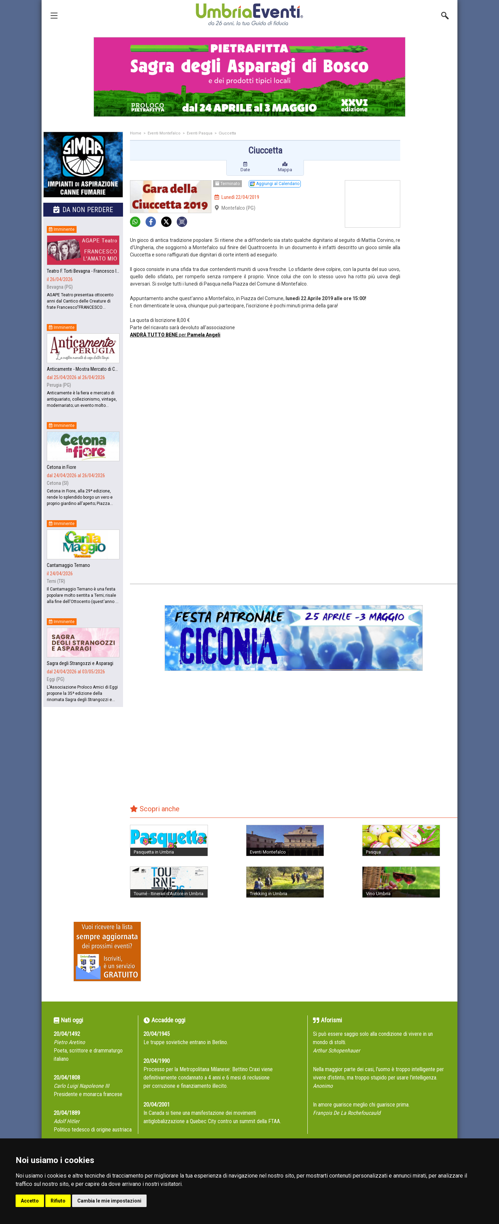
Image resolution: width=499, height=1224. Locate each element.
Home (135, 133)
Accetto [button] (30, 1201)
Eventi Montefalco (164, 133)
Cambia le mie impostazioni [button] (109, 1201)
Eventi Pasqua (199, 133)
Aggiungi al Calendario (274, 183)
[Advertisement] (431, 242)
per (175, 335)
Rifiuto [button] (58, 1201)
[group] (249, 77)
